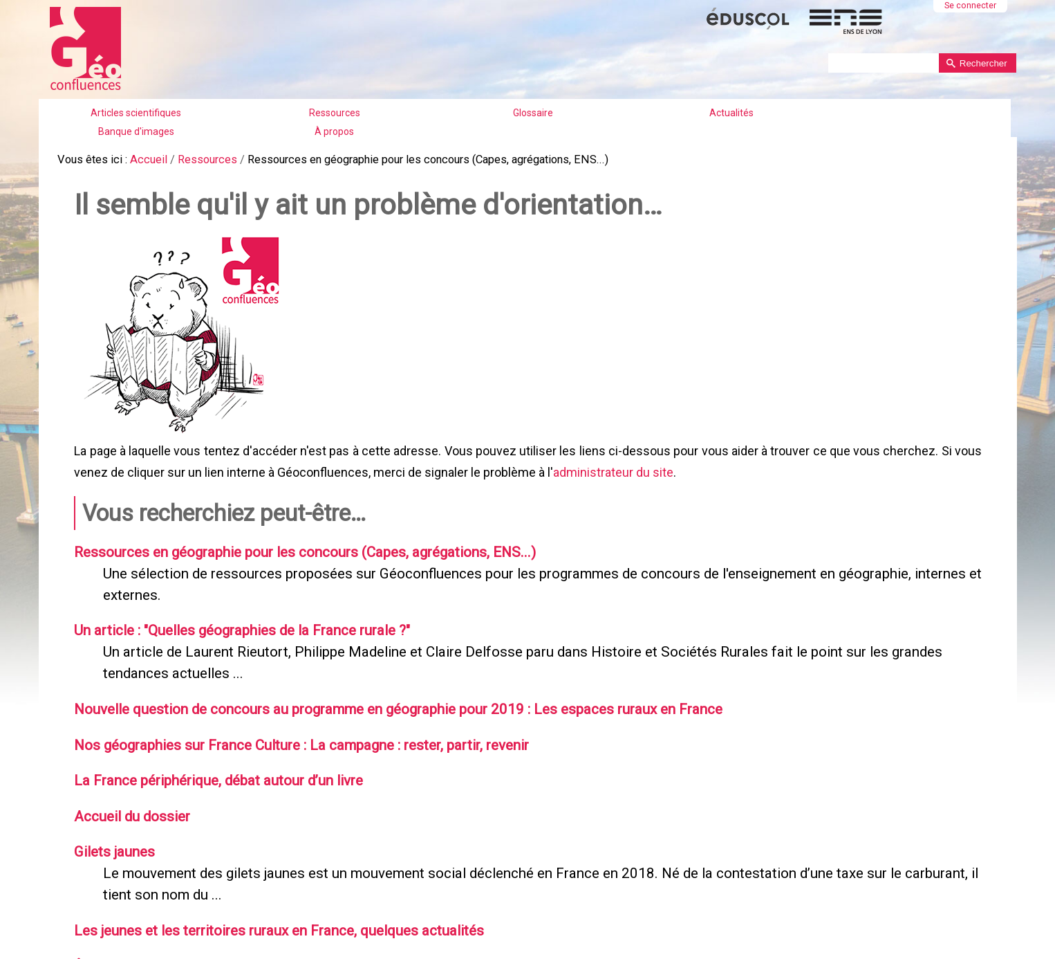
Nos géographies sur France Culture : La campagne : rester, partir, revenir (293, 732)
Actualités (731, 112)
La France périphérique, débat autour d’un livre (213, 766)
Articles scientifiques (136, 112)
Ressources (334, 112)
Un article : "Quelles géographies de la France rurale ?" (235, 621)
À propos (334, 131)
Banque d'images (136, 131)
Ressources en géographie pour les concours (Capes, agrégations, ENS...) (296, 545)
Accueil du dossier (129, 801)
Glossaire (533, 112)
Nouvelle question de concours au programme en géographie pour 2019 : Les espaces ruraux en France (386, 697)
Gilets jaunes (111, 836)
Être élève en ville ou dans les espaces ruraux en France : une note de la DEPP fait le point (345, 946)
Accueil (145, 158)
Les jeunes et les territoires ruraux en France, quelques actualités (271, 911)
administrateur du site (612, 468)
